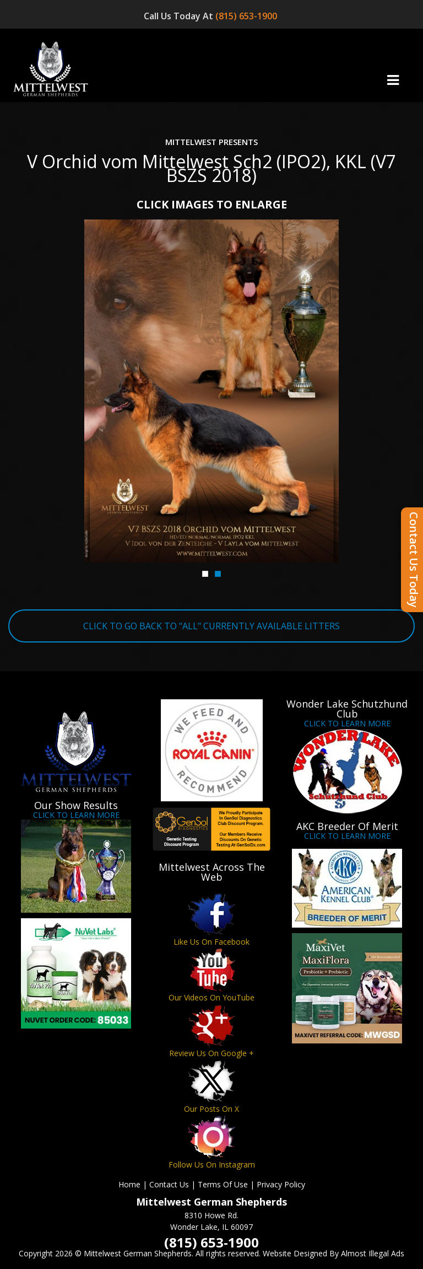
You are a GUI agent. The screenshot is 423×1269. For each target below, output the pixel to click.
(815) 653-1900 (247, 16)
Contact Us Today (413, 560)
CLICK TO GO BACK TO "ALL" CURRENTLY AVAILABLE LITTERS (211, 626)
